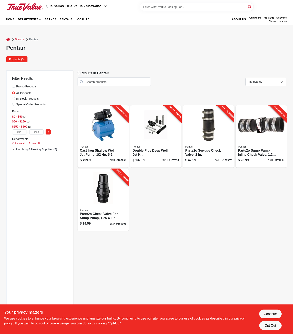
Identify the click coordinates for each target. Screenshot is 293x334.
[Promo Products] (13, 86)
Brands (50, 19)
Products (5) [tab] (17, 59)
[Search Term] (197, 7)
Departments (28, 19)
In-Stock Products (27, 99)
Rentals (66, 19)
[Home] (8, 39)
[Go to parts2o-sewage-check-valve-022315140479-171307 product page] (208, 136)
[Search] (250, 6)
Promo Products (26, 86)
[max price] (36, 131)
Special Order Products (31, 104)
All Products (24, 93)
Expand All (34, 143)
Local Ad (83, 19)
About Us (239, 19)
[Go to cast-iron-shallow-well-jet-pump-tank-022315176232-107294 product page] (103, 136)
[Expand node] (13, 149)
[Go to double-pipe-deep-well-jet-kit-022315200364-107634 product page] (155, 136)
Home (10, 19)
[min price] (19, 131)
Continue (270, 314)
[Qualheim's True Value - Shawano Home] (24, 7)
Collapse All (18, 143)
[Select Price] (48, 131)
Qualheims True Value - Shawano (76, 6)
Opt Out (270, 325)
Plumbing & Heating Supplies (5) (36, 149)
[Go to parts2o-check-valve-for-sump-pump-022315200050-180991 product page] (103, 200)
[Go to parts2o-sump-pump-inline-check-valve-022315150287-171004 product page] (261, 136)
